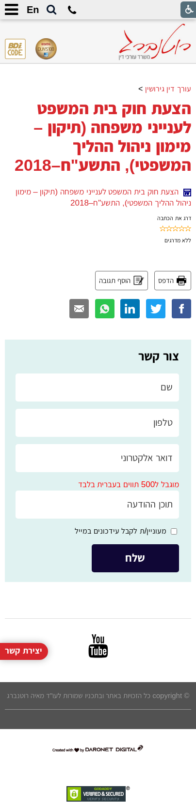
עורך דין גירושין (168, 88)
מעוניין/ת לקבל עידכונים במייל (120, 531)
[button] (51, 10)
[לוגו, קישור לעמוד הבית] (154, 41)
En (33, 9)
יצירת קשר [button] (23, 639)
